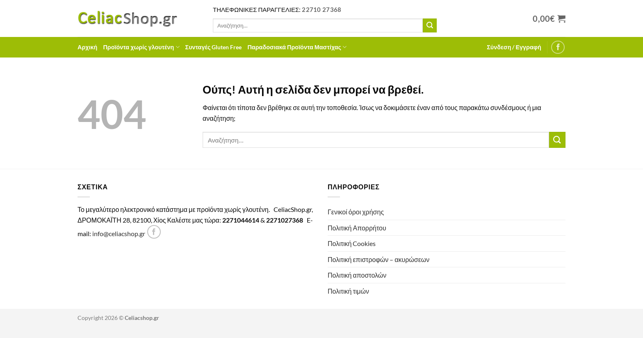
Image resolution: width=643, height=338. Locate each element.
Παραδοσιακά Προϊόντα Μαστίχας (297, 47)
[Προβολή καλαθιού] (549, 18)
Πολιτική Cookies (352, 243)
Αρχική (87, 47)
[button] (514, 47)
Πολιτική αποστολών (357, 275)
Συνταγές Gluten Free (213, 47)
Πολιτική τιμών (348, 291)
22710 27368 (321, 9)
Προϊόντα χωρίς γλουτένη (141, 47)
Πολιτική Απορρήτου (357, 228)
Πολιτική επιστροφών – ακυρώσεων (378, 259)
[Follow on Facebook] (558, 47)
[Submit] (430, 25)
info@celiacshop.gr (118, 233)
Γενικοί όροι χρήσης (356, 212)
